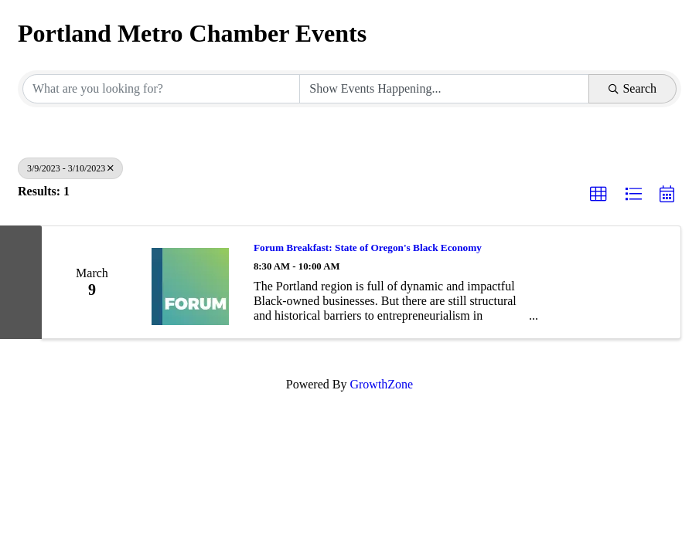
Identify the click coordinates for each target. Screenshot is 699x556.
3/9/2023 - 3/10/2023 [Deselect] (70, 168)
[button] (598, 194)
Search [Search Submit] (632, 88)
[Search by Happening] (444, 88)
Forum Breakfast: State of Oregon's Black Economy (368, 247)
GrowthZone (381, 384)
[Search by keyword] (161, 88)
